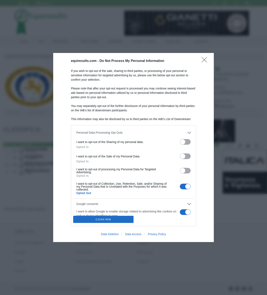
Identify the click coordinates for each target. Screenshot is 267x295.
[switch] (185, 142)
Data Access (133, 234)
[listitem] (133, 133)
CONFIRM (103, 219)
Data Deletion (110, 234)
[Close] (206, 61)
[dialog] (133, 147)
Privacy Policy (157, 234)
